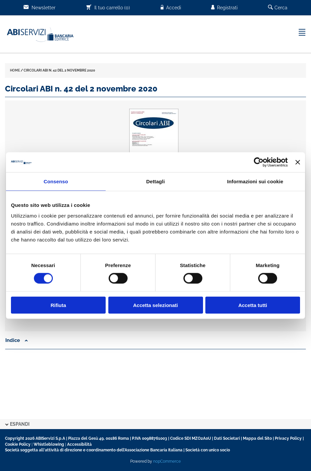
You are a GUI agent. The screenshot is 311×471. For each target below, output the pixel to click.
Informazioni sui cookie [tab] (255, 181)
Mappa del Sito (257, 438)
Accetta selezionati (155, 305)
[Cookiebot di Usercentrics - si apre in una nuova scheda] (259, 162)
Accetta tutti (252, 305)
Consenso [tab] (56, 181)
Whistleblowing (49, 444)
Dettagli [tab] (155, 181)
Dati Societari (227, 438)
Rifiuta (58, 305)
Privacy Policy (288, 438)
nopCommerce (167, 461)
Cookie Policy (18, 444)
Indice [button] (16, 340)
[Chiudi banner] (297, 162)
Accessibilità (79, 444)
